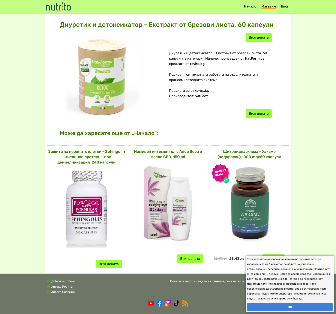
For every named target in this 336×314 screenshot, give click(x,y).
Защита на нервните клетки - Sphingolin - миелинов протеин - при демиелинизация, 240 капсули (86, 157)
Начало (250, 6)
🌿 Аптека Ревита (60, 286)
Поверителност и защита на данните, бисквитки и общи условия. (218, 281)
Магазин (268, 6)
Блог (285, 6)
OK (290, 307)
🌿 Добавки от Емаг (61, 281)
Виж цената (259, 37)
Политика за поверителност (305, 278)
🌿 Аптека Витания (61, 292)
